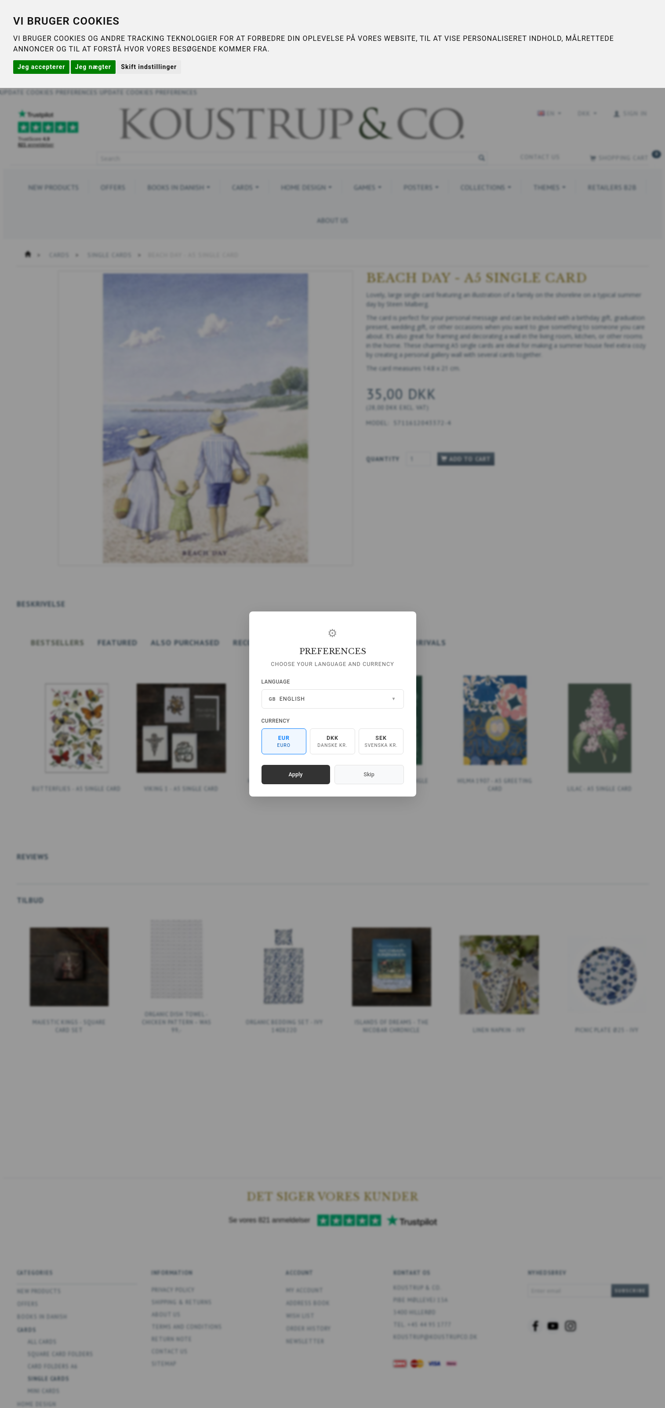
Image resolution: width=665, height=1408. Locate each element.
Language (276, 682)
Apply (296, 774)
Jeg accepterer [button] (41, 66)
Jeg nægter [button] (93, 66)
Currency (276, 721)
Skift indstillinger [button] (149, 66)
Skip (368, 774)
